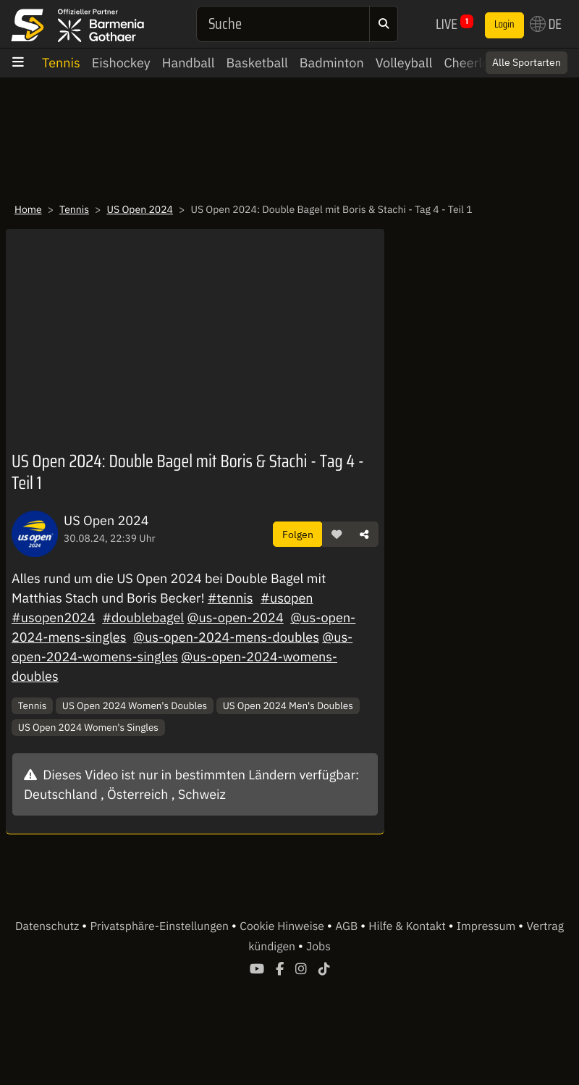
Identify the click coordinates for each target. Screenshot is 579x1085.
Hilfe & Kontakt (408, 926)
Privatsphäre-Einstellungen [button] (160, 926)
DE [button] (546, 23)
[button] (336, 534)
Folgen (297, 534)
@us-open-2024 (235, 617)
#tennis (230, 598)
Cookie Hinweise (283, 926)
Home (28, 209)
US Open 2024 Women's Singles (88, 727)
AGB (347, 926)
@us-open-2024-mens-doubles (226, 637)
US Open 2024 (139, 209)
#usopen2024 (54, 617)
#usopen (287, 598)
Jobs (318, 946)
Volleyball (404, 62)
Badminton (332, 62)
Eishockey (121, 62)
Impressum (487, 926)
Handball (188, 62)
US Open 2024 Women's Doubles (134, 705)
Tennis (61, 62)
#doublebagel (143, 617)
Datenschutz (48, 926)
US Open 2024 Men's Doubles (288, 705)
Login (504, 25)
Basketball (257, 62)
